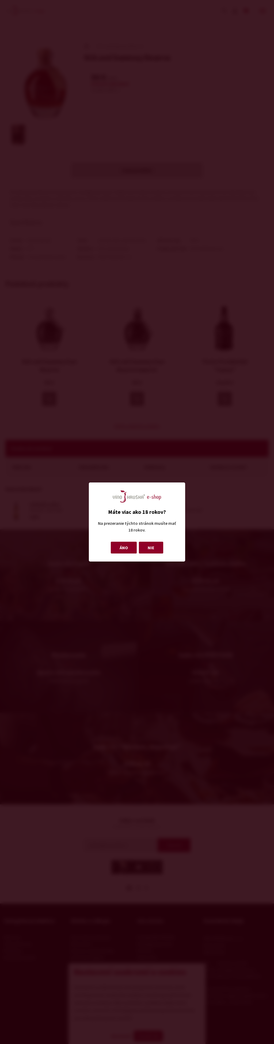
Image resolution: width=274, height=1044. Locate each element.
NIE (151, 547)
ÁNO (124, 547)
